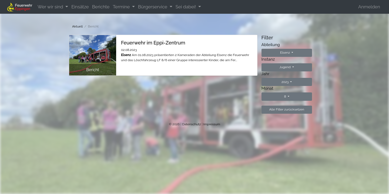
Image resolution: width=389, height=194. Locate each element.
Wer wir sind (51, 6)
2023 (285, 82)
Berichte (101, 6)
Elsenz (285, 52)
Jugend (285, 67)
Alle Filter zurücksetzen (286, 109)
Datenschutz (191, 124)
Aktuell (77, 26)
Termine (122, 6)
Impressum (211, 124)
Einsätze (80, 6)
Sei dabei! (186, 6)
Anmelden (369, 6)
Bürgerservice (153, 6)
